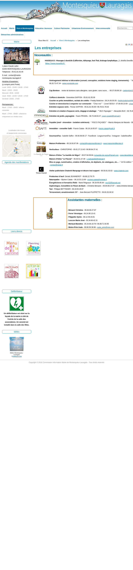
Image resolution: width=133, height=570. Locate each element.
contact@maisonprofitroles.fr (91, 143)
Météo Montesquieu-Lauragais (16, 353)
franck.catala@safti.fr (107, 129)
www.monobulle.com (70, 83)
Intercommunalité (103, 28)
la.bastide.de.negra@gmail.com (106, 155)
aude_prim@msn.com (105, 227)
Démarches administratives (12, 35)
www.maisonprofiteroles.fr (113, 143)
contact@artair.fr (56, 165)
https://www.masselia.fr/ (55, 63)
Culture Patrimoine (62, 28)
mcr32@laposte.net (112, 183)
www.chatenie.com (121, 171)
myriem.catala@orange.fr (97, 180)
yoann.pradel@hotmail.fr (111, 116)
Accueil (4, 28)
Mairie (11, 28)
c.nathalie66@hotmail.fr (96, 159)
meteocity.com (17, 356)
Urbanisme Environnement (83, 28)
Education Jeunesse (43, 28)
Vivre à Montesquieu (24, 28)
